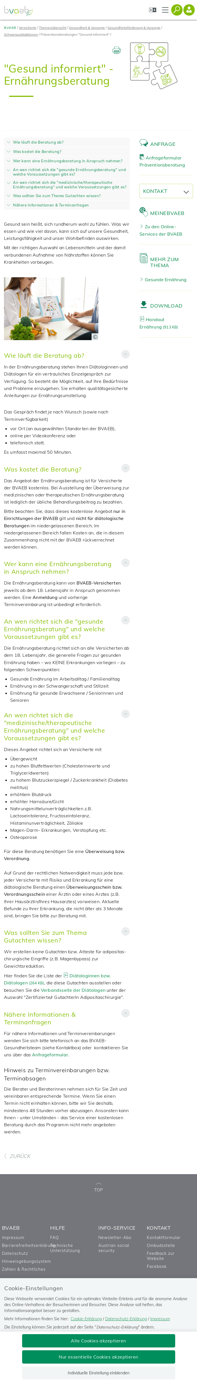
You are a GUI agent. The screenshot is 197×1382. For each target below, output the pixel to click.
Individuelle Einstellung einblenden (99, 1372)
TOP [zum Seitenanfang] (98, 1188)
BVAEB (10, 27)
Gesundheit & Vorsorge (87, 27)
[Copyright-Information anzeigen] (95, 336)
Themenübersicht (52, 27)
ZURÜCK (17, 1156)
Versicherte (27, 27)
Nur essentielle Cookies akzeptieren (98, 1357)
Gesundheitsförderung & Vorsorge (133, 27)
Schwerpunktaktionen (21, 34)
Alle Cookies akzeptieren (98, 1340)
